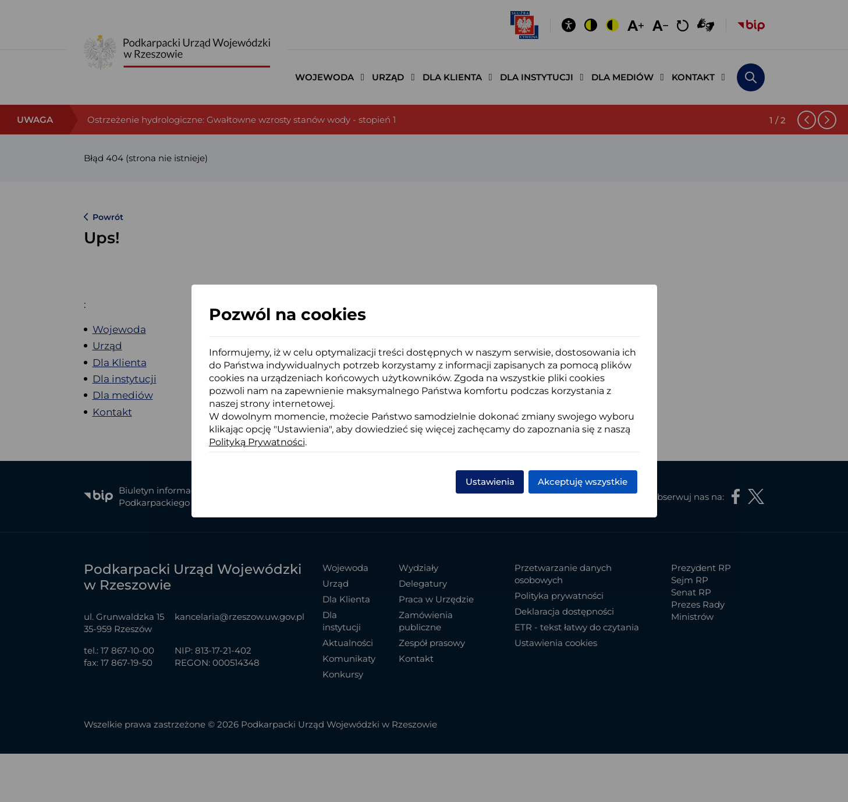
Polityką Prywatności (257, 442)
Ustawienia (490, 481)
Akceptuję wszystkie (582, 481)
